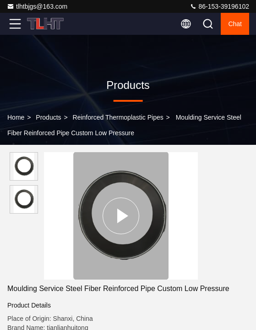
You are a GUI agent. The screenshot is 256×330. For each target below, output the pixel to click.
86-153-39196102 (219, 6)
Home (15, 117)
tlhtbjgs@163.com (37, 6)
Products (48, 117)
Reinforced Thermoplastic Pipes (118, 117)
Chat (235, 24)
